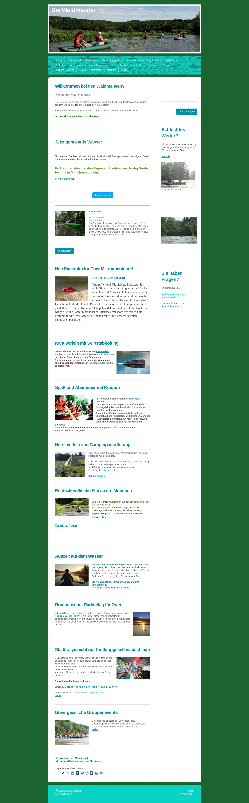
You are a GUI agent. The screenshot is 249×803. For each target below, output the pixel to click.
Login (191, 790)
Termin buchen (103, 195)
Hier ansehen (111, 470)
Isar (91, 363)
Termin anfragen (65, 178)
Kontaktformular (170, 306)
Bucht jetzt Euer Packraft (109, 277)
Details (165, 156)
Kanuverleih (102, 351)
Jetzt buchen (95, 211)
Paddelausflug (63, 616)
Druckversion (64, 790)
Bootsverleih (64, 250)
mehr (58, 695)
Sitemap (78, 790)
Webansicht (187, 793)
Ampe (101, 363)
